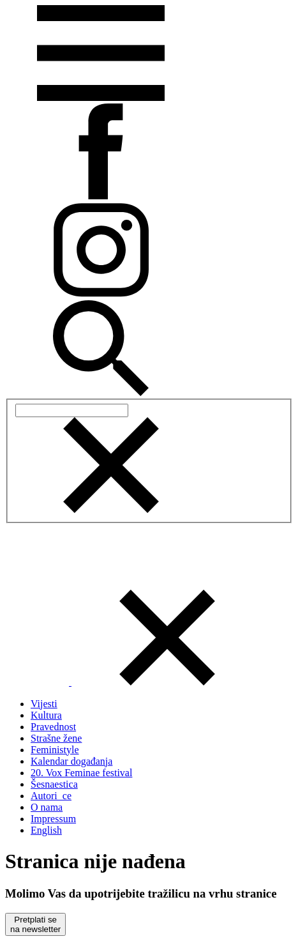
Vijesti (44, 703)
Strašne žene (56, 738)
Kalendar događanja (71, 761)
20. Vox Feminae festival (81, 772)
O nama (47, 807)
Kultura (46, 715)
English (46, 830)
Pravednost (53, 726)
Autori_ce (51, 795)
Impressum (53, 818)
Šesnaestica (54, 784)
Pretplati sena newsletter (35, 924)
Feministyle (55, 749)
